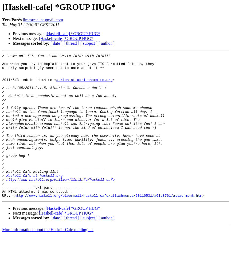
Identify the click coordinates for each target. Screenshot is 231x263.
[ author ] (107, 43)
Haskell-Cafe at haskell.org (34, 200)
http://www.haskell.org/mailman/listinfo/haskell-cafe (60, 205)
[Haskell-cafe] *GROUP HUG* (73, 33)
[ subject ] (88, 43)
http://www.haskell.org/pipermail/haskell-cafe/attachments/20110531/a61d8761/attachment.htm (108, 224)
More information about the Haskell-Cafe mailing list (47, 258)
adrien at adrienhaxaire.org (84, 85)
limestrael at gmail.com (43, 20)
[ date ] (56, 43)
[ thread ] (71, 43)
